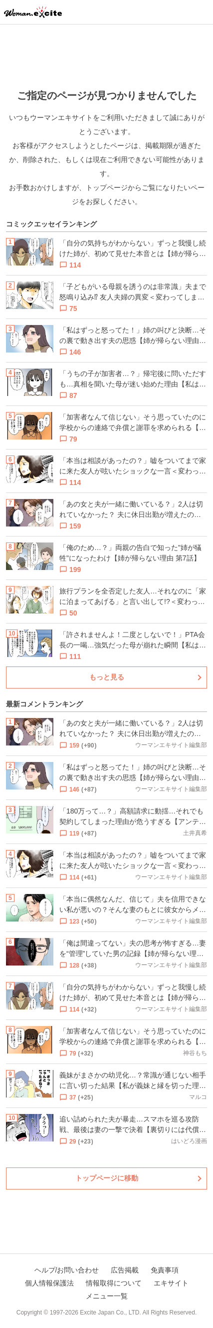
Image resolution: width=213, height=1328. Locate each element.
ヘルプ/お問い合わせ (66, 1270)
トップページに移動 (106, 1178)
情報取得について (114, 1283)
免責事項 (165, 1270)
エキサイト (171, 1283)
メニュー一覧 (107, 1296)
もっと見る (106, 677)
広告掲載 (125, 1270)
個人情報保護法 (49, 1283)
